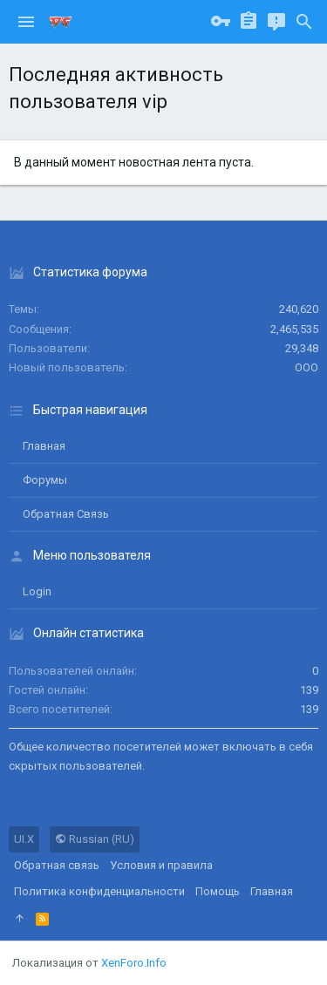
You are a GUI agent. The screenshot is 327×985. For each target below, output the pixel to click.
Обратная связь (66, 513)
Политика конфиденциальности (99, 891)
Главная (44, 445)
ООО (306, 367)
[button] (26, 21)
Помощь (217, 891)
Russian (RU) (94, 839)
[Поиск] (304, 22)
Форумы (45, 479)
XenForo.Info (134, 962)
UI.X (24, 839)
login (37, 591)
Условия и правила (161, 865)
